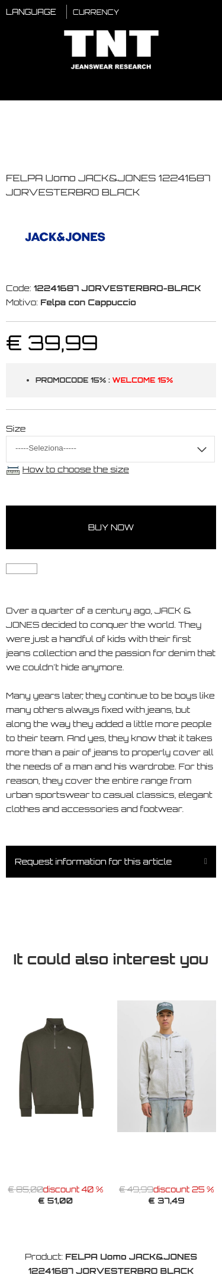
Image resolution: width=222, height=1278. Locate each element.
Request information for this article (93, 861)
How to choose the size (75, 469)
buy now (111, 527)
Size (16, 428)
